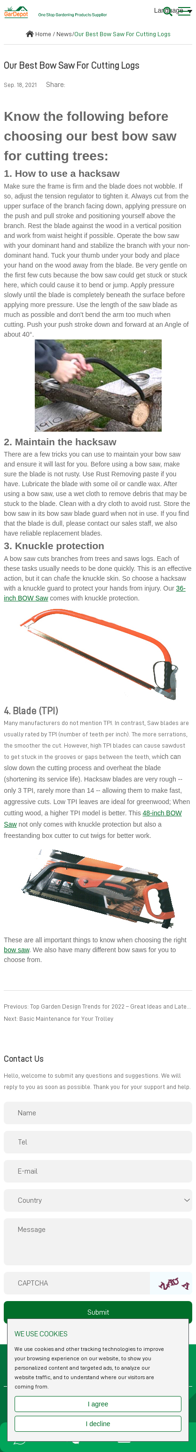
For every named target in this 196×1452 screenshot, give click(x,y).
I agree (98, 1404)
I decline (98, 1424)
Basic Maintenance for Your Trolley (66, 1018)
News (64, 34)
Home (43, 34)
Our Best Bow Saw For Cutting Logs (122, 34)
